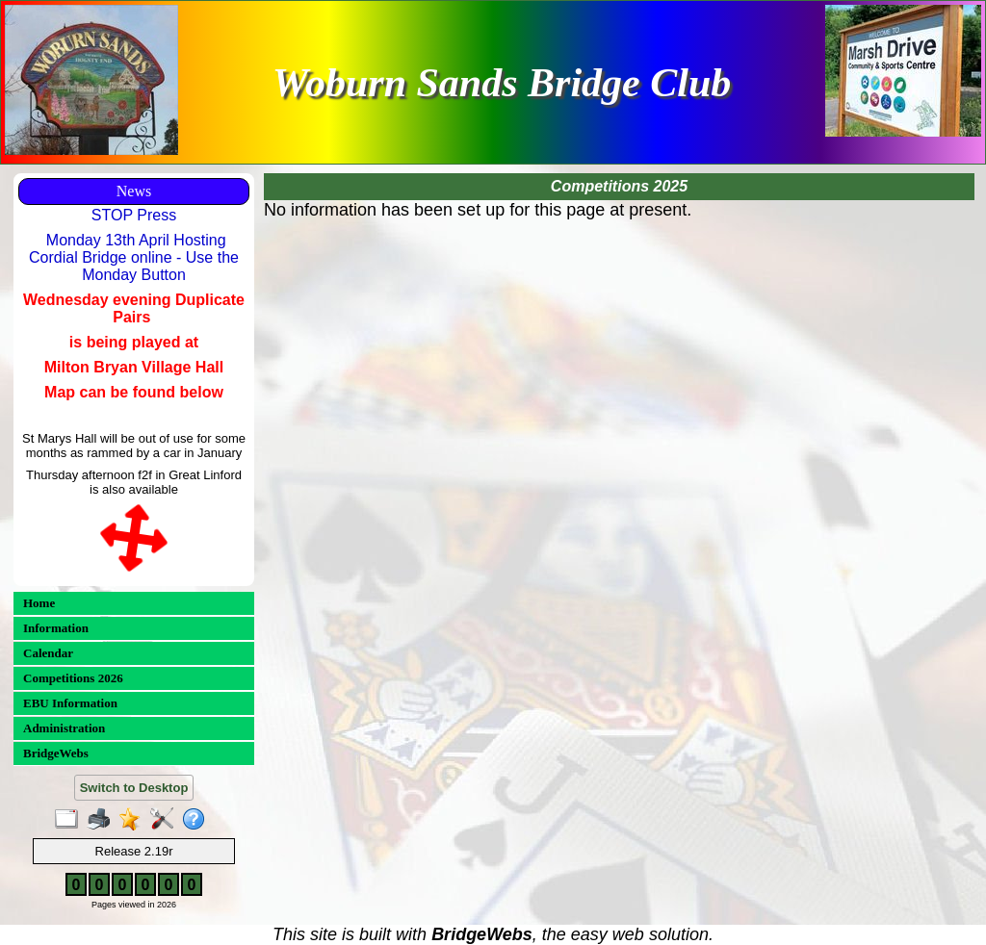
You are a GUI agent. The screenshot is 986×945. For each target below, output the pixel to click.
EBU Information (70, 703)
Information (56, 628)
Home (39, 603)
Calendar (48, 653)
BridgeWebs (56, 753)
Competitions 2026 (73, 678)
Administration (64, 728)
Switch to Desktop (134, 787)
